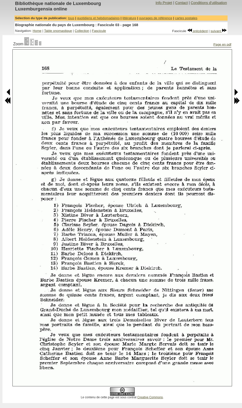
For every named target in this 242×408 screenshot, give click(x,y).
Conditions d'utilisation (209, 3)
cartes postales (186, 18)
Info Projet (164, 3)
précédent (197, 31)
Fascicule (99, 31)
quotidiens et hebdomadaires (98, 18)
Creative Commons (150, 397)
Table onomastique (58, 31)
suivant (218, 31)
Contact (181, 3)
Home (37, 31)
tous (71, 18)
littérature (129, 18)
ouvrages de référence (155, 18)
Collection (82, 31)
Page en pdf (222, 44)
